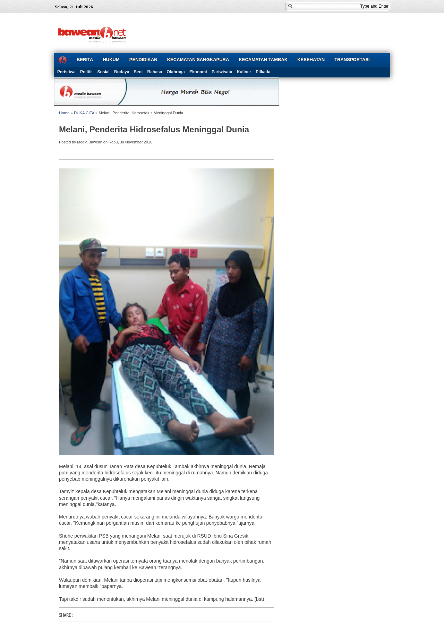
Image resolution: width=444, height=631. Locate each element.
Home (64, 113)
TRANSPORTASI (352, 59)
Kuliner (244, 71)
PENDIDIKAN (143, 59)
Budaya (121, 71)
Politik (86, 71)
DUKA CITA (84, 113)
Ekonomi (198, 71)
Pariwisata (222, 71)
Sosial (103, 71)
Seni (138, 71)
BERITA (85, 59)
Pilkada (263, 71)
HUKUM (111, 59)
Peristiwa (66, 71)
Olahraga (176, 71)
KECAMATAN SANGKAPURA (198, 59)
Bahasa (154, 71)
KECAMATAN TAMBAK (263, 59)
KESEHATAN (311, 59)
